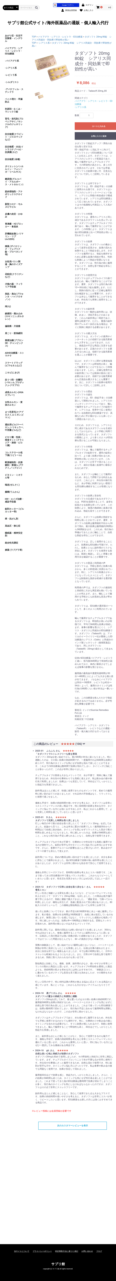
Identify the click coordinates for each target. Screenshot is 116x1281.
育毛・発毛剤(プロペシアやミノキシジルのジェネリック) (14, 122)
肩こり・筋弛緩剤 (13, 333)
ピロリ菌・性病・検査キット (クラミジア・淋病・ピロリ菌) (14, 441)
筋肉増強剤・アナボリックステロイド (13, 194)
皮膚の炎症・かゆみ (13, 215)
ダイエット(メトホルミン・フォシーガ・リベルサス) (14, 169)
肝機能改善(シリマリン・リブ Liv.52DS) (14, 236)
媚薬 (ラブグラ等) (13, 550)
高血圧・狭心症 (12, 526)
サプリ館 (58, 1264)
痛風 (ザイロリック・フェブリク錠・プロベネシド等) (13, 250)
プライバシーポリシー (42, 1251)
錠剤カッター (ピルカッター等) (14, 510)
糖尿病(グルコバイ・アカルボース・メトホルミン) (14, 182)
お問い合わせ (87, 1251)
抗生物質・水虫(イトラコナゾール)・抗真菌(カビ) (14, 149)
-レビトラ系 (11, 75)
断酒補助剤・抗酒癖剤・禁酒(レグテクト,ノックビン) (14, 465)
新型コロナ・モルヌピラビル (13, 205)
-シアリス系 (11, 68)
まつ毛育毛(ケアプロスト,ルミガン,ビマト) (14, 415)
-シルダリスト (12, 82)
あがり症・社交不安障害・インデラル (13, 38)
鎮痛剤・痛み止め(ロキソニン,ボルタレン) (14, 316)
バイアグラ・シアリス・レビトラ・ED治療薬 (13, 51)
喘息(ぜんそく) (12, 484)
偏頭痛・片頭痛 (12, 326)
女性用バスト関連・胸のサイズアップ (13, 264)
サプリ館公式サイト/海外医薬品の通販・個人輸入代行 (58, 22)
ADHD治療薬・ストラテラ (14, 354)
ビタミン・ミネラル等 (13, 476)
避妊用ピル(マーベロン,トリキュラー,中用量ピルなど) (14, 427)
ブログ (99, 1251)
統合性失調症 (11, 542)
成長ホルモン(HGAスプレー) (14, 393)
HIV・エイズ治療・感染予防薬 (14, 500)
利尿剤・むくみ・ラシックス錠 (13, 110)
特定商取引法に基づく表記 (66, 1251)
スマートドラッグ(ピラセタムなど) (13, 364)
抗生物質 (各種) (12, 159)
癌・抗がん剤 (11, 518)
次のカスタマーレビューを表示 (72, 1125)
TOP (34, 36)
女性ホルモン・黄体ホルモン (13, 403)
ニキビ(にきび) (12, 372)
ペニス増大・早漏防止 (13, 100)
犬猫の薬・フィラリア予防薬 (13, 285)
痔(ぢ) (8, 306)
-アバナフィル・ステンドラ (14, 90)
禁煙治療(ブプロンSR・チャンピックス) (14, 343)
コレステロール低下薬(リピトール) (13, 454)
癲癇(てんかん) (12, 492)
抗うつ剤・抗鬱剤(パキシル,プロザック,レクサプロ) (14, 382)
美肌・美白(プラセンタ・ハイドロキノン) (14, 297)
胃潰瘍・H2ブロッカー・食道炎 (14, 225)
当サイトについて (21, 1251)
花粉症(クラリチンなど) (14, 275)
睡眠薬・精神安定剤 (13, 534)
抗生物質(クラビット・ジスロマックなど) (14, 137)
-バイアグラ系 (12, 60)
